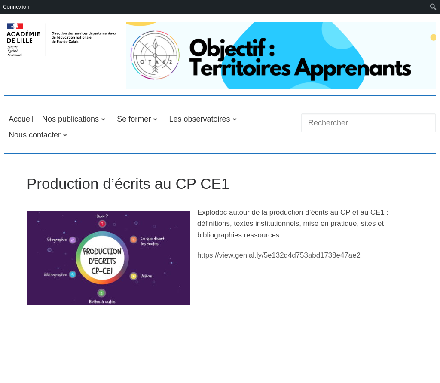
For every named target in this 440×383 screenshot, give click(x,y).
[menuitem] (433, 7)
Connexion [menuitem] (16, 6)
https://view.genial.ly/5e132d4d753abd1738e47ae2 (279, 255)
